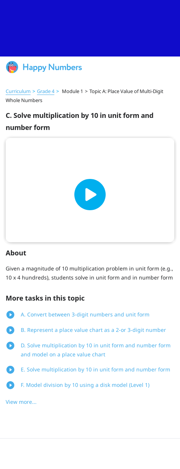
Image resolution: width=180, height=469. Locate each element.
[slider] (90, 28)
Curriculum (18, 91)
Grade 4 (45, 91)
